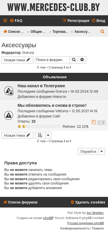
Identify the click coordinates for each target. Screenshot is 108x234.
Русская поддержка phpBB (85, 223)
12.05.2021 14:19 (84, 111)
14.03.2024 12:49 (84, 91)
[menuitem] (16, 21)
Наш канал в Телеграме (41, 86)
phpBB (48, 218)
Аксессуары (18, 44)
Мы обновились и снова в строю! (52, 105)
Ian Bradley (95, 213)
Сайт (56, 116)
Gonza (28, 52)
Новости (59, 96)
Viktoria (61, 111)
